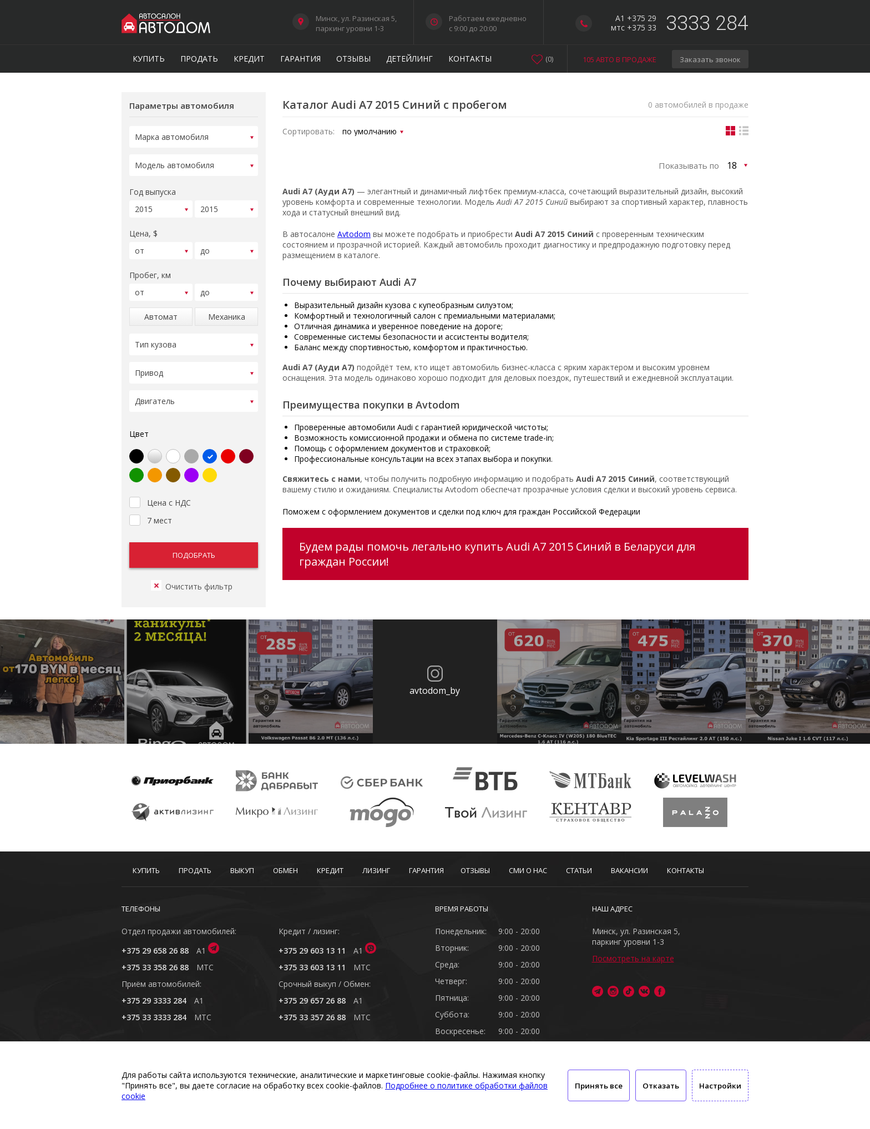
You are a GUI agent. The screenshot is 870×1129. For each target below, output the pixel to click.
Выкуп (242, 870)
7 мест (150, 505)
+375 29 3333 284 (154, 1000)
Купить (149, 58)
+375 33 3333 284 (154, 1017)
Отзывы (353, 58)
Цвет (139, 420)
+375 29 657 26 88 (312, 1000)
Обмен (285, 870)
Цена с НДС (160, 488)
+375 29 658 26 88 (155, 950)
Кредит (249, 58)
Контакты (470, 58)
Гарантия (300, 58)
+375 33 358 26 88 (155, 967)
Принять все (599, 1086)
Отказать (661, 1086)
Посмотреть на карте (633, 958)
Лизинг (376, 870)
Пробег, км (150, 268)
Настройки (720, 1086)
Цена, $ (143, 228)
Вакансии (629, 870)
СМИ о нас (528, 870)
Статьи (579, 870)
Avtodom (354, 234)
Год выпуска (152, 188)
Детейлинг (409, 58)
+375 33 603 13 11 (312, 967)
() (549, 59)
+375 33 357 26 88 (312, 1017)
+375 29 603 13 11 (312, 950)
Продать (199, 58)
